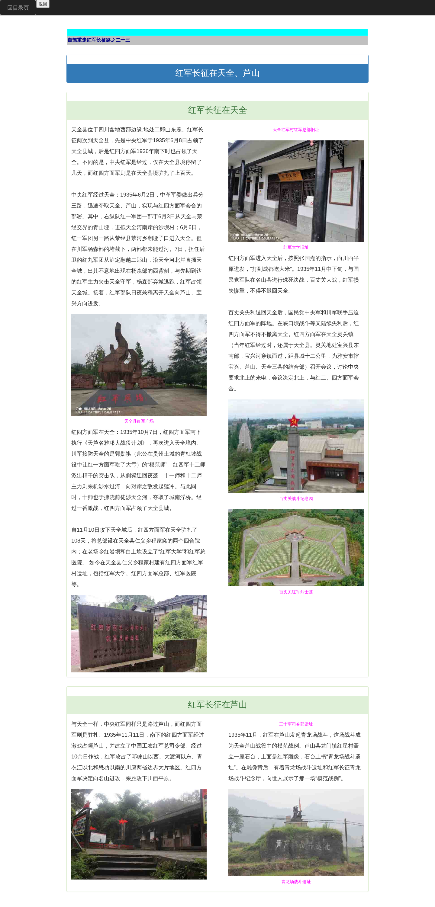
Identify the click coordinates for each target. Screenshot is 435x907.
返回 (43, 4)
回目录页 (18, 8)
